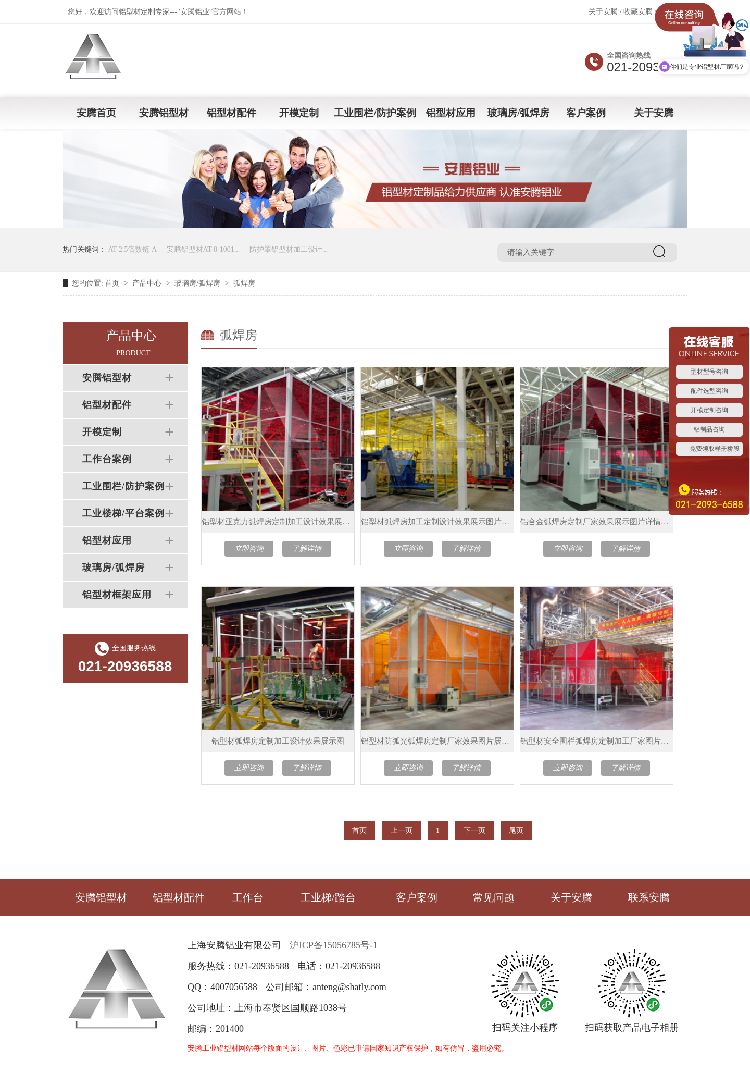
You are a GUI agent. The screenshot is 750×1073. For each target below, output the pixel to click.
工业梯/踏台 (328, 897)
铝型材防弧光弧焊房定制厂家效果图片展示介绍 (437, 741)
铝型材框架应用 (117, 594)
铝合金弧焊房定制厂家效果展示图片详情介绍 (596, 521)
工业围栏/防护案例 (375, 112)
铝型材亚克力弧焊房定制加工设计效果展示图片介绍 (278, 521)
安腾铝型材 (164, 112)
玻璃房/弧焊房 (518, 112)
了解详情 (306, 548)
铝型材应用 (451, 112)
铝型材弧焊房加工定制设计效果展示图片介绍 (437, 521)
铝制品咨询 (709, 429)
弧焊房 (244, 283)
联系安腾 (649, 897)
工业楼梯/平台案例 (123, 513)
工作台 (248, 897)
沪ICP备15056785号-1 (334, 945)
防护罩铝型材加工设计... (288, 249)
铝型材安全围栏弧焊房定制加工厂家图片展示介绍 (596, 741)
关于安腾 (603, 12)
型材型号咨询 (709, 371)
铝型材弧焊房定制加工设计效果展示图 (277, 741)
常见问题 (494, 897)
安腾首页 (96, 112)
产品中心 (146, 283)
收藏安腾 (638, 12)
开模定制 (299, 112)
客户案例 (586, 112)
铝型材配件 (231, 112)
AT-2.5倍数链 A (132, 249)
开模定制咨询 (709, 410)
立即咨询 (249, 548)
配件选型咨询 (709, 390)
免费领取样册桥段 (715, 448)
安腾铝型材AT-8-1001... (203, 249)
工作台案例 (107, 459)
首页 (112, 283)
